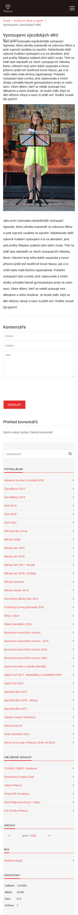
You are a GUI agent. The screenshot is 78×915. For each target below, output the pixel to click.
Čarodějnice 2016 (14, 497)
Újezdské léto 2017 (15, 708)
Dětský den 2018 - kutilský (20, 573)
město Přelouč (13, 785)
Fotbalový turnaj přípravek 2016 (24, 607)
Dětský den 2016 (14, 556)
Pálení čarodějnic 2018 (17, 624)
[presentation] (35, 391)
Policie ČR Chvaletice (16, 794)
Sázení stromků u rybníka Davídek (25, 666)
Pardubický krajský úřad (19, 777)
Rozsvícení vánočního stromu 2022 (25, 658)
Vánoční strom (13, 725)
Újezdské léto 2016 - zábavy (21, 700)
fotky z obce (11, 615)
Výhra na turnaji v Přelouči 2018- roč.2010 (29, 742)
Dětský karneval (14, 582)
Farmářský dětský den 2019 (21, 599)
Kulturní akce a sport (28, 20)
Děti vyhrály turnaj (15, 531)
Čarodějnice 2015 (14, 489)
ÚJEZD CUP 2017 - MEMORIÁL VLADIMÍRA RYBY (33, 675)
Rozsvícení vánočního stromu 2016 (25, 649)
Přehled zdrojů (13, 860)
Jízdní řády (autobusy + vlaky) (22, 802)
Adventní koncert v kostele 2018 (24, 480)
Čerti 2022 (10, 522)
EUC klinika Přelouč (16, 810)
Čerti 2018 (10, 514)
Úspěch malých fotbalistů (19, 717)
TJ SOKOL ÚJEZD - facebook (20, 768)
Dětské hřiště (12, 539)
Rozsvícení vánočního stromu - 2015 (26, 641)
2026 (33, 835)
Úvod (6, 20)
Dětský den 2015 (14, 548)
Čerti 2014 (10, 505)
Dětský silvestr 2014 (16, 590)
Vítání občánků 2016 (16, 734)
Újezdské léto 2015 (15, 692)
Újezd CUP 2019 (13, 683)
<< (9, 835)
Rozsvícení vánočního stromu (22, 632)
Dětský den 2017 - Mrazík (19, 565)
